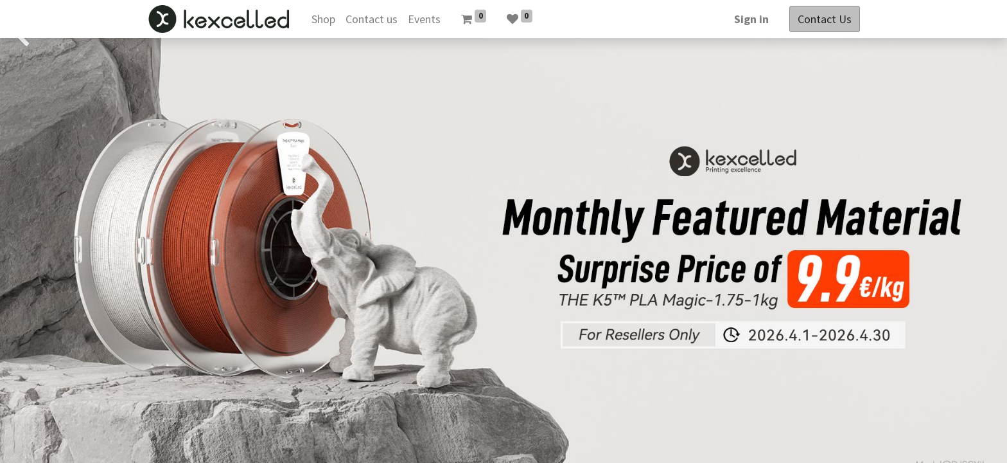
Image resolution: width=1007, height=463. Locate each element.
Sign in (751, 19)
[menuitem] (323, 19)
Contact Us (825, 19)
